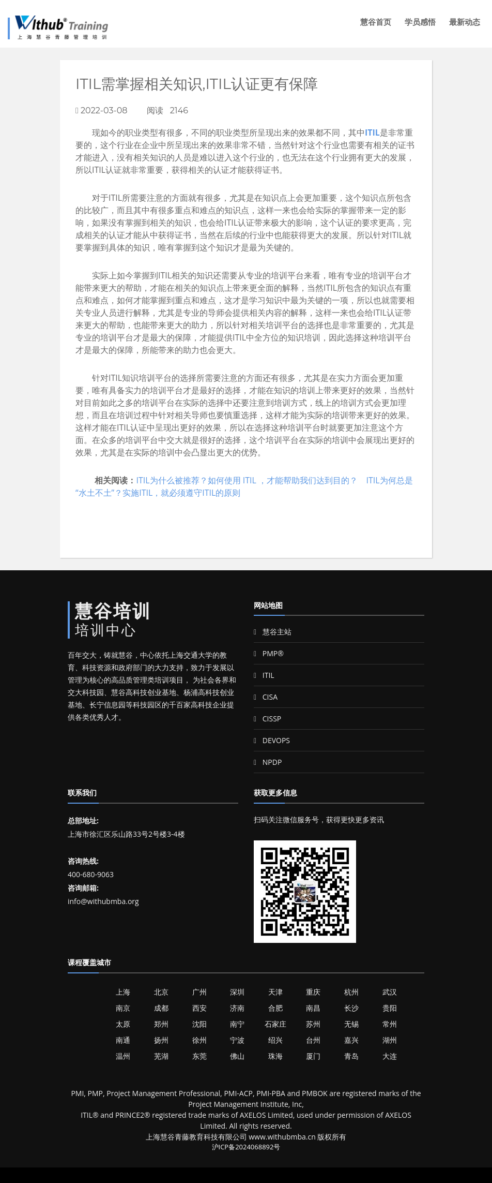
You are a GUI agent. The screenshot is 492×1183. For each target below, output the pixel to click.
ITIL (372, 132)
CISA (266, 697)
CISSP (267, 718)
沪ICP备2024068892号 (246, 1146)
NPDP (268, 762)
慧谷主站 (272, 632)
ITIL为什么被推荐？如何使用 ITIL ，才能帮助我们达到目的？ (247, 480)
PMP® (269, 653)
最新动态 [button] (464, 22)
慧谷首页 (375, 22)
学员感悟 (420, 22)
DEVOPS (272, 740)
